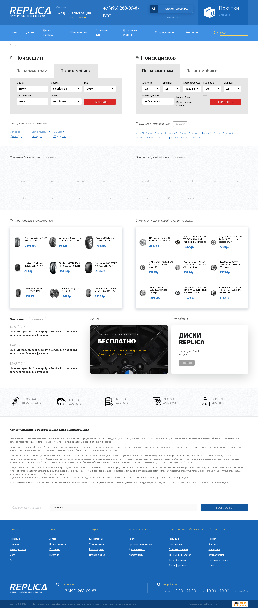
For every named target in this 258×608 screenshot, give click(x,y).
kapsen (24, 181)
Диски (30, 32)
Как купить (214, 549)
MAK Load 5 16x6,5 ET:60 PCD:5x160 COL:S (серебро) (161, 239)
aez (169, 181)
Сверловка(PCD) (191, 83)
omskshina (108, 181)
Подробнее (186, 363)
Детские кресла (137, 549)
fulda (23, 198)
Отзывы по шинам (178, 549)
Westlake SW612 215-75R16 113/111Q (105, 239)
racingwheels (147, 181)
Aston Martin (161, 133)
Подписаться (224, 508)
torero (80, 198)
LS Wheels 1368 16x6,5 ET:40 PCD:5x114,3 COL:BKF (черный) (160, 264)
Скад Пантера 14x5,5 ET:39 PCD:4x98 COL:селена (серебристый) (230, 239)
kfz (169, 198)
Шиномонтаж (78, 32)
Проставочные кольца (140, 544)
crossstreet (192, 181)
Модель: (55, 83)
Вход (60, 13)
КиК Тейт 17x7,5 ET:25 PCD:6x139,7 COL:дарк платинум (158, 290)
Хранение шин (102, 32)
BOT (107, 16)
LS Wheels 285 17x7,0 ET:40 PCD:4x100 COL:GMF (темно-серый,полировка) (195, 290)
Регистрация (80, 13)
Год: (86, 83)
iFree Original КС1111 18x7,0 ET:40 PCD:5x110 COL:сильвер (230, 264)
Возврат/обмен (216, 555)
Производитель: (150, 96)
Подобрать (100, 102)
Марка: (20, 83)
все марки (180, 124)
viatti (108, 198)
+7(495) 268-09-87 (121, 8)
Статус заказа (174, 17)
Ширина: (167, 83)
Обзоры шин (175, 544)
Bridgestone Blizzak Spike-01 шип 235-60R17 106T (70, 239)
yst (147, 198)
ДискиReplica (192, 339)
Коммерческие (18, 549)
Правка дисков (97, 555)
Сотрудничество (165, 32)
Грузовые (14, 544)
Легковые (15, 539)
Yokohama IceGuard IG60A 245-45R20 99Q (36, 239)
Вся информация (178, 565)
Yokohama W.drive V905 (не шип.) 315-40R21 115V (106, 290)
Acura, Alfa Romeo (144, 133)
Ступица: (228, 83)
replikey (192, 198)
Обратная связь (176, 9)
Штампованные (57, 544)
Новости (213, 539)
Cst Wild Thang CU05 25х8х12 (71, 290)
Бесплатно (117, 341)
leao (52, 198)
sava (52, 181)
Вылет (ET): (209, 83)
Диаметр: (147, 83)
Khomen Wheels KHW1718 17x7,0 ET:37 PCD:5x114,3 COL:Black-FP (230, 290)
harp (237, 181)
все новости (37, 320)
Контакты (192, 32)
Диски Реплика (48, 32)
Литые (52, 539)
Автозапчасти (136, 555)
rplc (214, 181)
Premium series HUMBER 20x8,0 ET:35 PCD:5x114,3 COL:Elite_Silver (194, 264)
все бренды (51, 158)
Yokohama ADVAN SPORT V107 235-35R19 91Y (106, 264)
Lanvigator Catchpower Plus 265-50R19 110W (34, 264)
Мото (12, 555)
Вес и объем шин (178, 560)
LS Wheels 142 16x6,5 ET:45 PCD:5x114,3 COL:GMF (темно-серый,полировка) (194, 239)
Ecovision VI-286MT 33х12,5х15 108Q (33, 290)
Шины (13, 32)
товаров (224, 15)
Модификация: (24, 96)
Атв (11, 560)
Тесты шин (174, 539)
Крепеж (133, 539)
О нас (212, 565)
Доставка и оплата (130, 32)
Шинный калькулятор (180, 555)
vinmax (80, 181)
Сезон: (54, 96)
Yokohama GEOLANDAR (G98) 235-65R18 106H (69, 264)
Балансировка (96, 549)
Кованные (54, 549)
